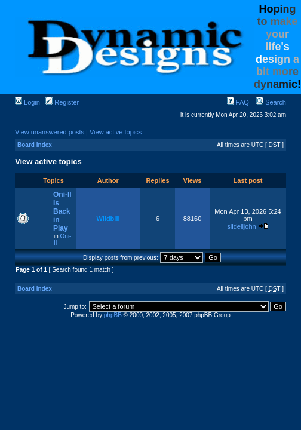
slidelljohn (241, 226)
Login (27, 102)
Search (271, 102)
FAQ (238, 102)
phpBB (113, 315)
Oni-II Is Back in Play (62, 211)
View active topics (116, 132)
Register (62, 102)
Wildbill (107, 218)
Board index (34, 145)
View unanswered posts (49, 132)
